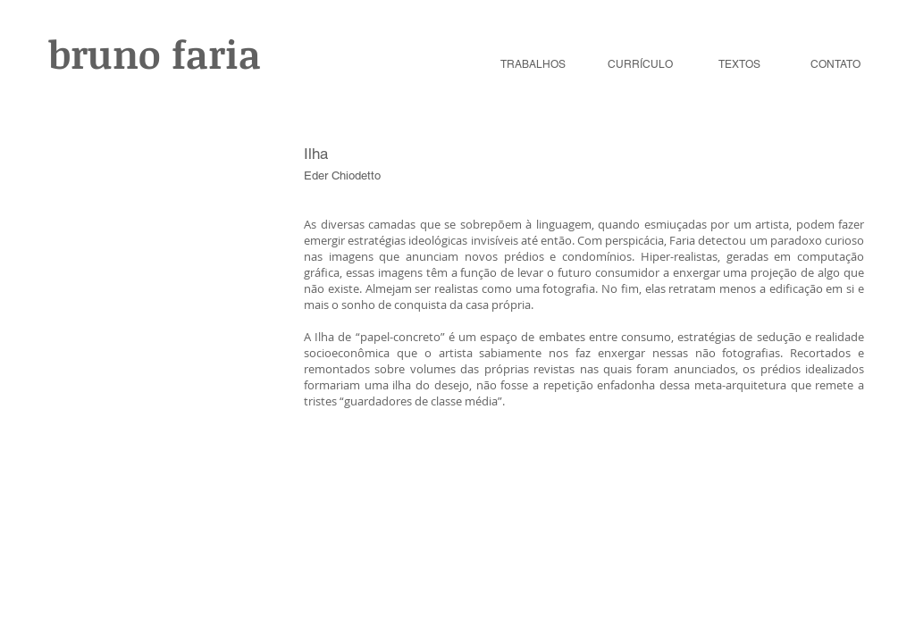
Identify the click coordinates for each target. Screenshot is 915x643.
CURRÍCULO (640, 64)
